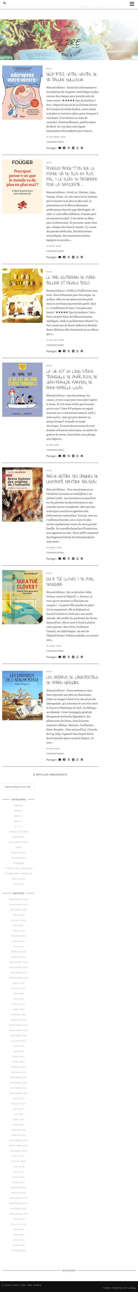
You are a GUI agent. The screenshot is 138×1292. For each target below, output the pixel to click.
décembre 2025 (19, 899)
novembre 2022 (18, 1030)
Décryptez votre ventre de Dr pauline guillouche (71, 77)
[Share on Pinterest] (73, 148)
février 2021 (18, 1130)
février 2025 (18, 936)
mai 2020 (18, 1172)
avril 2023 (19, 1004)
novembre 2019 (19, 1203)
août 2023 (19, 983)
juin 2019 (18, 1229)
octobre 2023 (18, 973)
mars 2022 (19, 1062)
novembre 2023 (18, 967)
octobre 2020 (18, 1151)
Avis (49, 68)
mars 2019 (18, 1245)
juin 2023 (18, 993)
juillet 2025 (18, 920)
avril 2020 (18, 1177)
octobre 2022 (18, 1035)
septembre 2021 (18, 1093)
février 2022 (18, 1067)
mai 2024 (18, 946)
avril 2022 (19, 1056)
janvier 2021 (18, 1135)
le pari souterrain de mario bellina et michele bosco (70, 280)
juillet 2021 (19, 1104)
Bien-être (19, 837)
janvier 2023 (18, 1020)
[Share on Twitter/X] (68, 148)
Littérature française (18, 873)
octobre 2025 (18, 910)
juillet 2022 (18, 1041)
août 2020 (19, 1156)
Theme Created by (119, 1288)
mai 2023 (19, 999)
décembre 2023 (19, 962)
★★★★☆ (18, 811)
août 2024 (19, 941)
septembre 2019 (18, 1214)
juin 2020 (18, 1166)
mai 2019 (19, 1235)
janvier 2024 (18, 957)
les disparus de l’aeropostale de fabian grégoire (72, 680)
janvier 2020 (18, 1193)
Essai (19, 847)
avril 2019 (19, 1240)
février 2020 (18, 1187)
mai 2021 (19, 1114)
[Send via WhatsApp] (77, 148)
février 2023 (18, 1014)
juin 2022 (18, 1046)
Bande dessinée (18, 832)
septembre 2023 (18, 978)
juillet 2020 (18, 1161)
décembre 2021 (19, 1077)
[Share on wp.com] (82, 148)
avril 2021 (19, 1119)
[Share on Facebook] (64, 148)
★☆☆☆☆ (18, 826)
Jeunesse (18, 863)
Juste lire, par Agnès (26, 1285)
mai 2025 (19, 925)
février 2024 (18, 952)
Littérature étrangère (18, 868)
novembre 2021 (19, 1083)
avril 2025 (19, 931)
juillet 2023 (18, 988)
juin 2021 (18, 1109)
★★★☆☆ (18, 816)
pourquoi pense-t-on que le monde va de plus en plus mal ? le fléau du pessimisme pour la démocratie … (71, 176)
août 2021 (18, 1098)
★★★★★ (18, 805)
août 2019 (18, 1219)
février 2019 (18, 1250)
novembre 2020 (18, 1146)
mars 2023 (19, 1009)
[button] (133, 4)
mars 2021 (18, 1125)
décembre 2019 (19, 1198)
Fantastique (18, 853)
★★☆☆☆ (18, 821)
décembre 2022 (19, 1025)
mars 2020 (19, 1182)
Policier (19, 884)
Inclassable (18, 858)
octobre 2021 (19, 1088)
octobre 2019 (19, 1208)
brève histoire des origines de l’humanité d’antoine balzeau (72, 479)
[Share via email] (60, 148)
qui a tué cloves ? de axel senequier (70, 581)
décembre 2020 (18, 1140)
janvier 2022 (18, 1072)
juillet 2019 (19, 1224)
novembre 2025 (18, 904)
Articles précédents (50, 774)
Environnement (18, 842)
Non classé (19, 879)
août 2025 (19, 915)
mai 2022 (19, 1051)
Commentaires (55, 142)
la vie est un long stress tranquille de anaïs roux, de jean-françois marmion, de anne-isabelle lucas (71, 380)
